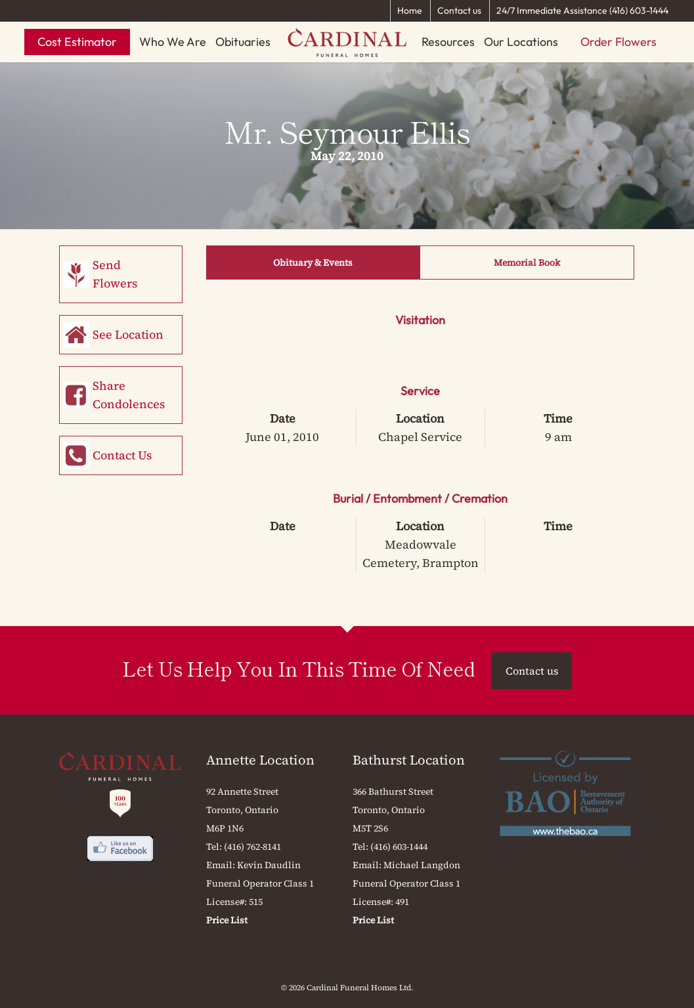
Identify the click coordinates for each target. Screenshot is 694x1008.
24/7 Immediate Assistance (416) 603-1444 (582, 10)
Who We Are (172, 41)
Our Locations (521, 41)
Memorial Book (527, 262)
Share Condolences (129, 394)
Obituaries (243, 41)
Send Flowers (115, 274)
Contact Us (122, 455)
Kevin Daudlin (269, 865)
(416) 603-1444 (398, 846)
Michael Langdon (421, 865)
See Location (128, 334)
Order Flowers (618, 41)
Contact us (459, 10)
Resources (448, 41)
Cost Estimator (77, 41)
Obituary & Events (313, 262)
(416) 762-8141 (252, 846)
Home (409, 10)
